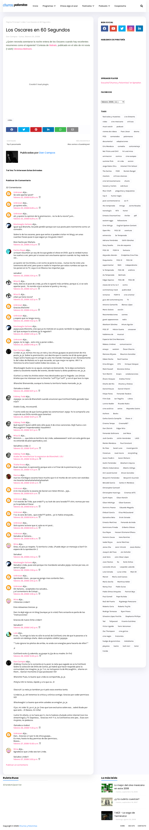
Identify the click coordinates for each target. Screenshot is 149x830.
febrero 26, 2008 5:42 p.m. (26, 627)
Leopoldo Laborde (127, 567)
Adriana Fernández (110, 240)
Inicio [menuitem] (35, 6)
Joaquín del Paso (110, 552)
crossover (132, 329)
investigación (132, 448)
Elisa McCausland (126, 512)
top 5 (105, 196)
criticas (130, 122)
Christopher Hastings (111, 493)
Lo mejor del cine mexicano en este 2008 (129, 787)
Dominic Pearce (109, 507)
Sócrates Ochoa (123, 369)
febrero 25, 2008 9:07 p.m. (26, 391)
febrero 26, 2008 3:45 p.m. (26, 580)
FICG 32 (117, 230)
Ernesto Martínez (110, 522)
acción (120, 310)
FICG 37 (106, 329)
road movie (119, 453)
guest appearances (110, 319)
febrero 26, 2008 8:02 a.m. (26, 506)
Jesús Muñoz (135, 547)
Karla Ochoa (128, 562)
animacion (107, 156)
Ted (104, 621)
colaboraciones (132, 374)
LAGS (137, 438)
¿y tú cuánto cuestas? (126, 799)
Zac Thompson (109, 631)
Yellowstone (122, 220)
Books (115, 413)
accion (130, 161)
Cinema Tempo (109, 423)
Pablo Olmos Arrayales (112, 592)
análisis (131, 270)
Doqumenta (107, 260)
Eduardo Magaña (127, 507)
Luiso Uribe (121, 572)
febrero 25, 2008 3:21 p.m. (26, 289)
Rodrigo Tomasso (110, 611)
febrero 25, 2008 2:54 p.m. (26, 275)
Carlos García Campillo (112, 418)
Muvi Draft (107, 191)
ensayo (105, 349)
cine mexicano (117, 122)
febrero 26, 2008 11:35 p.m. (26, 728)
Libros (130, 399)
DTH (119, 364)
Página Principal (13, 22)
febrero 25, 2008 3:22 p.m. (26, 299)
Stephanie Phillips (132, 616)
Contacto (142, 826)
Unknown (18, 192)
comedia (121, 146)
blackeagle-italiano (23, 224)
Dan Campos (11, 36)
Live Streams (129, 117)
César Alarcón (122, 498)
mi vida (120, 161)
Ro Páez (106, 448)
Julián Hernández (124, 438)
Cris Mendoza (108, 146)
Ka (118, 562)
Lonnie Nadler (108, 404)
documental (108, 141)
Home (122, 826)
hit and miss (127, 151)
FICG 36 (121, 270)
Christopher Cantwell (111, 488)
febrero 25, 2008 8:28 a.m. (26, 197)
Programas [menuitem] (48, 6)
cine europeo (131, 156)
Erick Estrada (124, 517)
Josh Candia (108, 438)
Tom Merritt (107, 374)
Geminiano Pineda (110, 527)
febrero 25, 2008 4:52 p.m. (26, 320)
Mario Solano (108, 310)
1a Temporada (108, 270)
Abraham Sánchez (110, 324)
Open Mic (106, 230)
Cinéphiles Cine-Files (129, 255)
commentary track (110, 290)
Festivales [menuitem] (87, 6)
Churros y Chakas (125, 384)
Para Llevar (125, 131)
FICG (104, 136)
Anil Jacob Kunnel (110, 473)
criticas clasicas (120, 176)
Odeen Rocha (108, 359)
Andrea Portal (124, 379)
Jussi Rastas (108, 562)
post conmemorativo (111, 201)
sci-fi (126, 201)
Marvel (105, 577)
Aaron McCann (124, 458)
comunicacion (126, 344)
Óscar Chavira (128, 349)
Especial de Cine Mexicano (113, 339)
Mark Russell (108, 369)
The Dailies (107, 171)
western (116, 349)
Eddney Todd (19, 396)
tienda (105, 651)
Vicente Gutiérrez (129, 621)
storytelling (132, 453)
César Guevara (125, 503)
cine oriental (129, 295)
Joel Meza (127, 433)
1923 (119, 265)
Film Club (106, 399)
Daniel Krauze (108, 389)
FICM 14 (116, 250)
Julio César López (122, 557)
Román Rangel (129, 171)
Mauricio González (127, 354)
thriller (127, 216)
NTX (117, 211)
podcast (120, 126)
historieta (119, 636)
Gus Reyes (107, 532)
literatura (106, 453)
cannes (125, 314)
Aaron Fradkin (108, 458)
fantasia (126, 250)
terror (136, 646)
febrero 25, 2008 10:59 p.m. (26, 459)
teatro (116, 646)
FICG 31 (119, 260)
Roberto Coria (108, 606)
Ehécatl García (109, 512)
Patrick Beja (130, 592)
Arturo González (127, 473)
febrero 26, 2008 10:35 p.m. (26, 656)
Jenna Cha (107, 547)
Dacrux (17, 475)
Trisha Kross (19, 464)
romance (106, 295)
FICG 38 (121, 280)
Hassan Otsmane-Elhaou (125, 532)
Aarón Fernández (109, 463)
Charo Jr (128, 418)
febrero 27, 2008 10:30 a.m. (26, 743)
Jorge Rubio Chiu (109, 166)
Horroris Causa (109, 537)
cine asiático (108, 409)
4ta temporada (109, 206)
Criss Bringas (108, 364)
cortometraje (134, 146)
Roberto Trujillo (124, 606)
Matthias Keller (123, 582)
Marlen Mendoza (109, 443)
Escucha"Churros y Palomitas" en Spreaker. (121, 82)
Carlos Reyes (20, 250)
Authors (106, 413)
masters (106, 176)
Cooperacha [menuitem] (120, 6)
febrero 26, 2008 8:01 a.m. (26, 493)
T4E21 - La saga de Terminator (124, 814)
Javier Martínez (123, 542)
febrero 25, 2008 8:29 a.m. (26, 218)
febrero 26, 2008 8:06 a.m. (26, 538)
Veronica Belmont (23, 49)
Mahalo (53, 45)
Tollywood (113, 621)
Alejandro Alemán (110, 255)
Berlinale (121, 275)
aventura (128, 230)
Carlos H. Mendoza (126, 483)
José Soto (107, 557)
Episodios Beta (109, 517)
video (23, 22)
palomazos (128, 136)
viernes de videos (110, 131)
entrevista (107, 235)
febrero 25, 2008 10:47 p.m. (26, 448)
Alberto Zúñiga (129, 468)
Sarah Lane (117, 448)
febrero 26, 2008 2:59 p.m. (26, 570)
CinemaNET (123, 423)
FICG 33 (106, 250)
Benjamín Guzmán (131, 478)
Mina (16, 544)
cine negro (107, 636)
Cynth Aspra (108, 498)
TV (128, 300)
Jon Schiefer (126, 552)
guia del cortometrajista (113, 300)
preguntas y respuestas (125, 191)
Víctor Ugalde (108, 626)
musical (120, 334)
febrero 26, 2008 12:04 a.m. (26, 483)
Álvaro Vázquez (109, 379)
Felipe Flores (108, 394)
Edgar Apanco (108, 280)
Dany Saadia (108, 245)
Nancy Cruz (107, 587)
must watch (108, 126)
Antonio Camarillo (110, 305)
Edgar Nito (120, 428)
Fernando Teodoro (124, 394)
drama (136, 131)
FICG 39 (131, 280)
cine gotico (123, 631)
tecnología (107, 211)
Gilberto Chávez (128, 527)
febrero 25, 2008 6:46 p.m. (26, 344)
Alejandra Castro (133, 409)
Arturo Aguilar (127, 324)
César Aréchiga (109, 503)
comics (119, 156)
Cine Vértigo (108, 225)
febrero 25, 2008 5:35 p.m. (26, 334)
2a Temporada (108, 275)
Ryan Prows (125, 611)
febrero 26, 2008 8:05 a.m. (26, 528)
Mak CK (133, 572)
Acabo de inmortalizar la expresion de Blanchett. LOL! (38, 456)
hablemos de (108, 334)
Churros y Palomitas (28, 826)
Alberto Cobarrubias (111, 468)
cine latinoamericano (111, 181)
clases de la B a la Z (111, 285)
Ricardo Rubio (123, 404)
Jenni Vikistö (120, 547)
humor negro (116, 196)
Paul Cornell (107, 597)
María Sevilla (108, 582)
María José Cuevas (119, 577)
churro (127, 181)
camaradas (115, 136)
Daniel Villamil (124, 389)
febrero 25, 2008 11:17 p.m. (26, 469)
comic (125, 285)
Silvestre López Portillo (112, 616)
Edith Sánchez (128, 240)
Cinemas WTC (129, 493)
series (119, 409)
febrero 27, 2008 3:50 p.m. (26, 759)
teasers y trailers (109, 186)
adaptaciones (122, 141)
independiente (131, 265)
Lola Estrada (108, 572)
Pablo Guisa (121, 587)
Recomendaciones (110, 314)
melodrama (129, 641)
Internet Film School (128, 166)
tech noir (126, 646)
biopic (119, 374)
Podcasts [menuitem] (103, 6)
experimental (108, 265)
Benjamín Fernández (111, 478)
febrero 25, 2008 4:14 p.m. (26, 310)
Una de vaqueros (124, 245)
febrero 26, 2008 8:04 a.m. (26, 517)
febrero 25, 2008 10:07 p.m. (26, 417)
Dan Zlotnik (107, 428)
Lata (16, 633)
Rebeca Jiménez (109, 344)
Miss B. (17, 281)
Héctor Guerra (118, 329)
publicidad (126, 290)
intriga (122, 206)
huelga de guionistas (111, 641)
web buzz (124, 186)
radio (124, 319)
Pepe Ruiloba (121, 597)
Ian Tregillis (119, 399)
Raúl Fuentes (122, 359)
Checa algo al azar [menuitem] (69, 6)
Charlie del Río (108, 384)
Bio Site (131, 826)
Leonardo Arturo (109, 567)
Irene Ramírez (124, 537)
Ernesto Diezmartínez (111, 216)
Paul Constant (126, 443)
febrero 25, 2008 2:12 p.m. (26, 244)
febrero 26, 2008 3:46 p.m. (26, 594)
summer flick (108, 161)
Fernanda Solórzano (111, 433)
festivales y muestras (111, 117)
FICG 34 (129, 260)
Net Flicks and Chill (110, 151)
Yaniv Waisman (124, 626)
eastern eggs (108, 220)
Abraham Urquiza (127, 463)
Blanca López (127, 305)
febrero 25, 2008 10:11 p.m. (26, 430)
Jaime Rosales (135, 206)
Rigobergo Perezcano (127, 601)
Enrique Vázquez (131, 364)
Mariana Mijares (109, 354)
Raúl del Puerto (109, 601)
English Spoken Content (127, 225)
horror (125, 211)
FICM (118, 171)
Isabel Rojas (108, 542)
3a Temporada (121, 235)
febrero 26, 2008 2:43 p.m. (26, 557)
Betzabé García (109, 483)
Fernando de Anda (128, 522)
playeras (106, 646)
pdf (135, 216)
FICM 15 (117, 295)
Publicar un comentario (17, 765)
